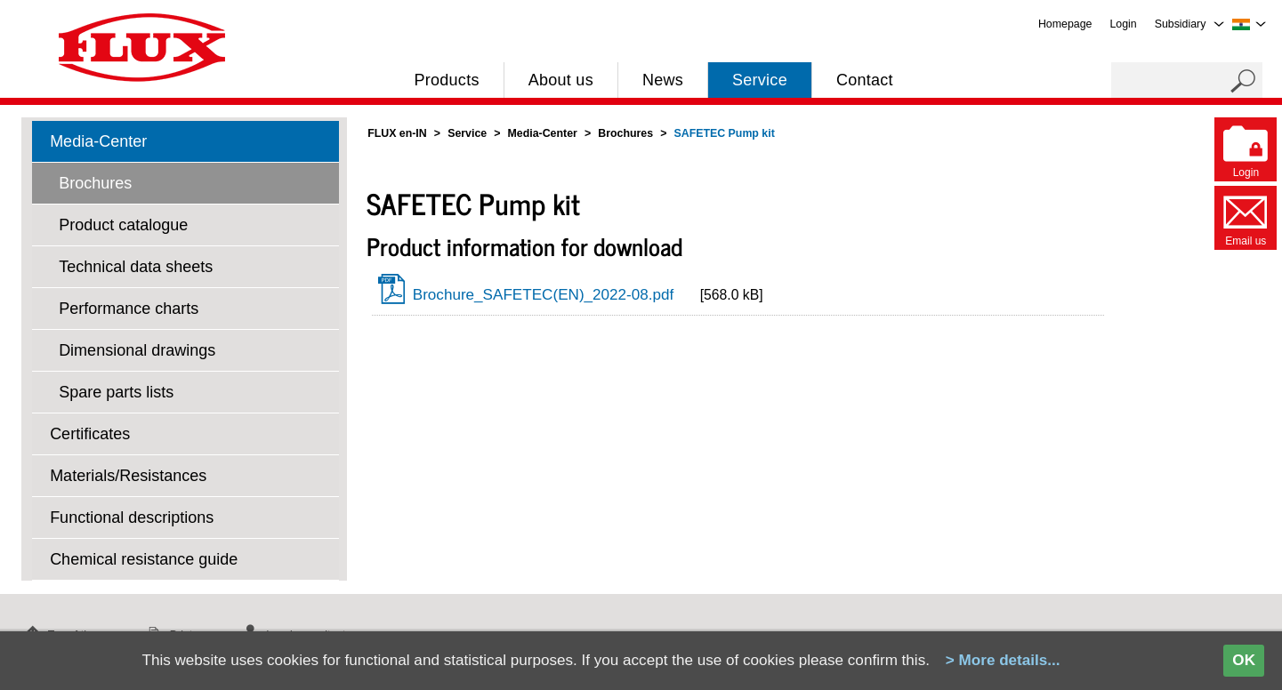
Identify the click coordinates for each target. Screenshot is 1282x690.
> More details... (1003, 660)
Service (759, 80)
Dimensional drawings (137, 350)
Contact (864, 80)
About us (560, 80)
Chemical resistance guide (144, 559)
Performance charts (128, 308)
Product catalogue (123, 225)
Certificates (90, 434)
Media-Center (98, 141)
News (662, 80)
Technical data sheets (136, 267)
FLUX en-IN (397, 133)
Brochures (95, 183)
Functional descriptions (132, 517)
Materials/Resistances (128, 476)
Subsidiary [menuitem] (1180, 24)
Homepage (1065, 24)
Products (446, 80)
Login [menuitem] (1122, 24)
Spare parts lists (116, 392)
